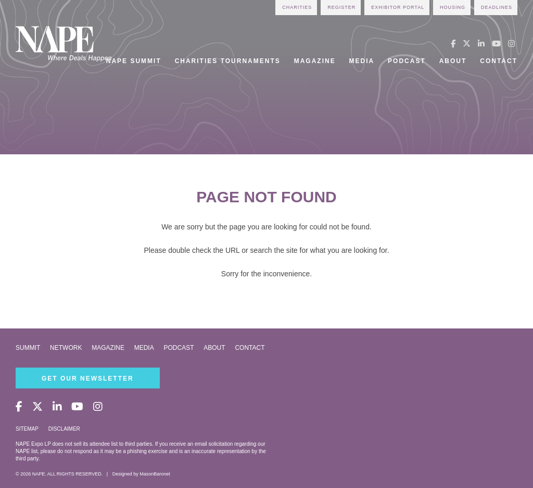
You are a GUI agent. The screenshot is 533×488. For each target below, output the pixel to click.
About (453, 61)
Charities (297, 7)
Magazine (315, 61)
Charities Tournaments (228, 61)
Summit (28, 347)
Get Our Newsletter (88, 378)
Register (341, 7)
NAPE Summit (133, 61)
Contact (498, 61)
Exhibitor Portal (397, 7)
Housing (452, 7)
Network (66, 347)
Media (362, 61)
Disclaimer (64, 429)
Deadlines (496, 7)
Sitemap (27, 429)
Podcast (407, 61)
